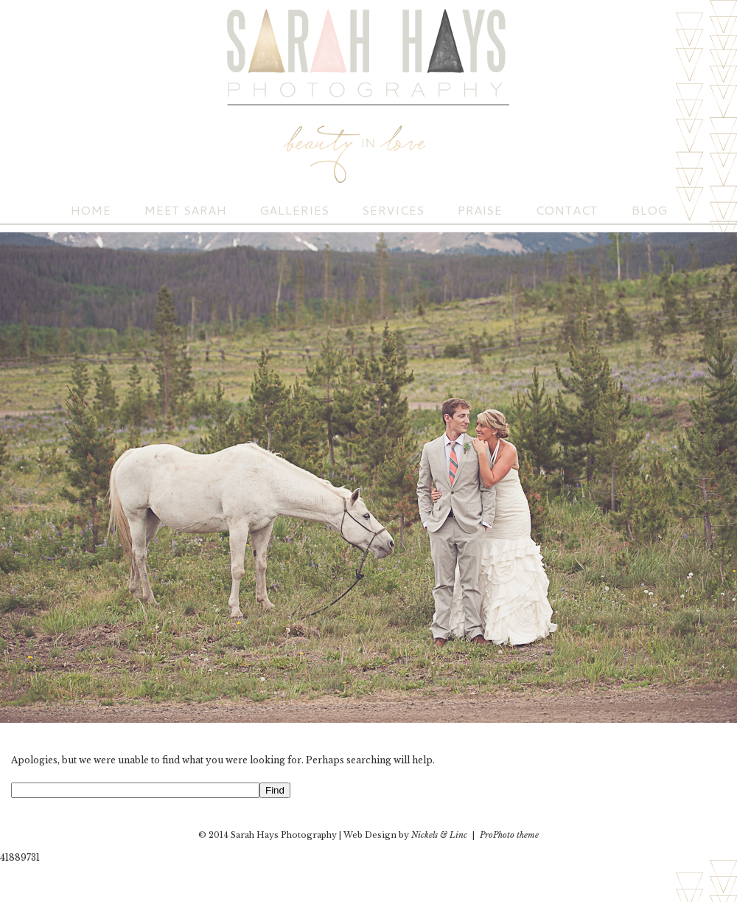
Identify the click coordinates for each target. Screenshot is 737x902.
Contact (566, 210)
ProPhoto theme (509, 835)
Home (90, 210)
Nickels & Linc (439, 835)
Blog (649, 210)
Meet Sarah (185, 210)
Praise (479, 210)
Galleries (294, 210)
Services (393, 210)
